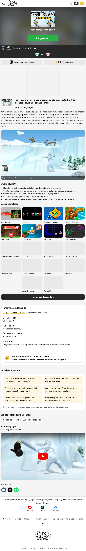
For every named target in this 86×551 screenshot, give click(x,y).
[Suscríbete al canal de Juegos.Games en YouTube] (29, 508)
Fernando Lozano (40, 356)
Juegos (6, 313)
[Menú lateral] (3, 3)
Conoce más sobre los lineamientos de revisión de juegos (38, 359)
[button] (43, 26)
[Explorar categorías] (76, 3)
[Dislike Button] (48, 54)
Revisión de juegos (41, 519)
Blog (43, 523)
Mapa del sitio (57, 519)
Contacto (27, 519)
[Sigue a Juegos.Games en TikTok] (42, 508)
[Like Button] (37, 54)
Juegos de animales (32, 420)
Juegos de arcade (18, 313)
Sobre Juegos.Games (12, 519)
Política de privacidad (74, 519)
